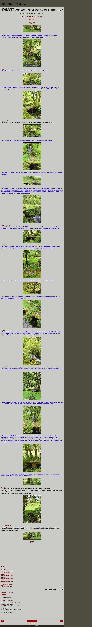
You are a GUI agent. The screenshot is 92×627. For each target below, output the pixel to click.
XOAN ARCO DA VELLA (13, 4)
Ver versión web (32, 623)
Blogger (36, 625)
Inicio (32, 620)
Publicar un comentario (7, 600)
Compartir (3, 594)
